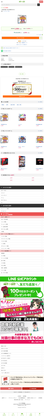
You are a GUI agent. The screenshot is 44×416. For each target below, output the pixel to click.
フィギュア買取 (4, 236)
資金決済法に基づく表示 (18, 399)
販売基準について (24, 42)
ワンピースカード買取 (5, 248)
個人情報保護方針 (22, 397)
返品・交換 (19, 104)
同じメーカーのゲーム (23, 130)
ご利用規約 (40, 397)
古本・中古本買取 (4, 219)
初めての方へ (3, 370)
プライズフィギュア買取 (5, 238)
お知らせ (2, 367)
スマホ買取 (3, 263)
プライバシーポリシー (13, 397)
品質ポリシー (4, 397)
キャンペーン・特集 (5, 208)
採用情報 (24, 396)
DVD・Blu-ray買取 (4, 229)
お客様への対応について (31, 397)
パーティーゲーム (4, 66)
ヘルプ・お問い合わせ (5, 372)
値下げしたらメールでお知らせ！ (22, 44)
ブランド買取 (3, 270)
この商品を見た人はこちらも (23, 153)
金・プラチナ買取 (4, 272)
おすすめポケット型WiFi (5, 358)
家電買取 (2, 253)
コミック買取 (3, 221)
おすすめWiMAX (4, 360)
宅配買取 (12, 388)
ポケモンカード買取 (5, 246)
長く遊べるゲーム (18, 66)
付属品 (2, 104)
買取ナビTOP (3, 346)
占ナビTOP (3, 365)
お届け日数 (12, 104)
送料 (7, 104)
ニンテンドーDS (6, 11)
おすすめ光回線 (4, 363)
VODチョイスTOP (4, 348)
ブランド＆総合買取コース (6, 250)
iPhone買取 (3, 265)
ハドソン (10, 57)
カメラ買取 (3, 255)
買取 (42, 1)
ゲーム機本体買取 (4, 226)
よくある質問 (23, 102)
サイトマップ (27, 399)
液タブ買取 (3, 260)
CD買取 (2, 231)
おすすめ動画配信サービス (6, 353)
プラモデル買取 (4, 241)
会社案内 (19, 396)
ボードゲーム (11, 66)
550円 (11, 180)
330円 (33, 177)
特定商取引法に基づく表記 (22, 405)
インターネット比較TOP (5, 355)
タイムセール (3, 211)
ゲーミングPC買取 (4, 258)
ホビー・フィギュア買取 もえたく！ (8, 234)
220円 (11, 177)
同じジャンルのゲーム (23, 108)
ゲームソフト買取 (4, 224)
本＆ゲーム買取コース (5, 217)
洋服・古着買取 (4, 267)
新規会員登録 (33, 388)
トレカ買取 (3, 243)
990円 (33, 180)
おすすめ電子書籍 (4, 351)
